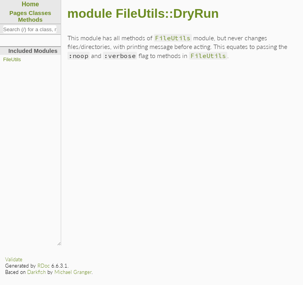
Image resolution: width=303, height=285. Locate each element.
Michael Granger (73, 272)
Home (30, 4)
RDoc (43, 265)
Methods (30, 19)
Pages (18, 12)
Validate (13, 259)
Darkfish (36, 272)
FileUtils (12, 59)
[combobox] (29, 29)
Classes (40, 12)
